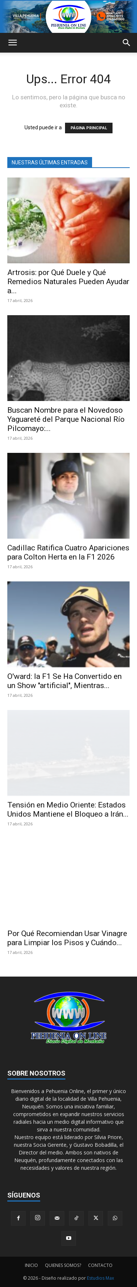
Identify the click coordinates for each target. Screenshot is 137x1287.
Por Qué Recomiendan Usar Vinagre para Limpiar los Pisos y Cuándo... (67, 938)
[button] (12, 43)
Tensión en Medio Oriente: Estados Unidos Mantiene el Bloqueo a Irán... (68, 809)
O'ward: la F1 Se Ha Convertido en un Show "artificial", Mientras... (64, 681)
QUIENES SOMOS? (63, 1265)
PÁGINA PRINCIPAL (89, 128)
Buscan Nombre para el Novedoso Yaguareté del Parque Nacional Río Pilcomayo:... (66, 419)
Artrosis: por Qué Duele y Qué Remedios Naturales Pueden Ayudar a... (68, 281)
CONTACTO (100, 1265)
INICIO (31, 1265)
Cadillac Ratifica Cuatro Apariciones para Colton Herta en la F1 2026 (68, 552)
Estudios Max (100, 1278)
